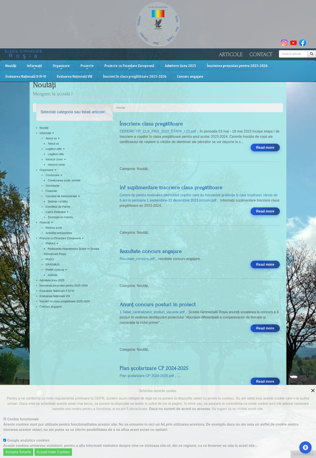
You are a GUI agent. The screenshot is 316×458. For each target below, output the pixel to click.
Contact (260, 54)
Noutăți (10, 65)
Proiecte (87, 67)
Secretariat (52, 185)
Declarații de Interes (60, 217)
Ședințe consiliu (58, 201)
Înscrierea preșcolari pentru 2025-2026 (237, 65)
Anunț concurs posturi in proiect (158, 304)
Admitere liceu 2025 (180, 65)
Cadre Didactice (57, 212)
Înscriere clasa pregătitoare (151, 124)
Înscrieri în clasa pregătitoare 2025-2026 (134, 76)
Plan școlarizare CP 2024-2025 (154, 368)
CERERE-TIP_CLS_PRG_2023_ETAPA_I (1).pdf (158, 131)
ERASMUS (52, 264)
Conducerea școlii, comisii (64, 180)
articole (98, 112)
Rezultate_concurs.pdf (138, 259)
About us (53, 138)
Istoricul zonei (56, 159)
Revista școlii (54, 227)
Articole (231, 54)
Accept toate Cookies (53, 452)
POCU (50, 259)
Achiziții (52, 275)
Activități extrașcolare (59, 233)
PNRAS (52, 243)
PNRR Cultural (56, 269)
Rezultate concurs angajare (151, 251)
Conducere (54, 175)
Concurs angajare (190, 76)
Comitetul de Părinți (58, 206)
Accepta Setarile (18, 452)
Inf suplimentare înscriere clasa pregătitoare (171, 187)
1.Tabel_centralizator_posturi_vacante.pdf (153, 312)
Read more (265, 147)
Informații (34, 67)
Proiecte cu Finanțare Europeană (129, 67)
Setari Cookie (303, 454)
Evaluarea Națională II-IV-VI (25, 76)
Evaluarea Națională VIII (74, 76)
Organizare (61, 67)
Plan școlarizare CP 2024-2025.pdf (147, 376)
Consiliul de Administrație (63, 196)
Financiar (51, 191)
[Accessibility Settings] (305, 447)
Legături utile (55, 148)
